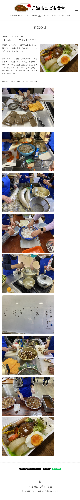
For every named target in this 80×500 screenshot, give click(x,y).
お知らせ (40, 27)
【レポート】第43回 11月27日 (21, 40)
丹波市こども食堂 (40, 487)
